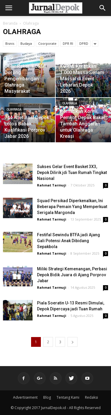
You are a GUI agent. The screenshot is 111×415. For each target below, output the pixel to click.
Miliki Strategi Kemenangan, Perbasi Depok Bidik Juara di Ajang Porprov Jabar (72, 274)
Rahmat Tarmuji (51, 185)
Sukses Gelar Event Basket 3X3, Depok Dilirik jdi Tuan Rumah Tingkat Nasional (72, 172)
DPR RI (68, 43)
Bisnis (9, 43)
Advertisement (25, 397)
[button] (102, 8)
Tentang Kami (68, 397)
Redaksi (91, 397)
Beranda (10, 23)
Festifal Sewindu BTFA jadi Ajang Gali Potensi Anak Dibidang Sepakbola (68, 240)
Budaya (26, 43)
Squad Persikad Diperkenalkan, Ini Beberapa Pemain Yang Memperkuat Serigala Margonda (72, 206)
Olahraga (14, 109)
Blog (47, 397)
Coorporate (47, 43)
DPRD (83, 43)
